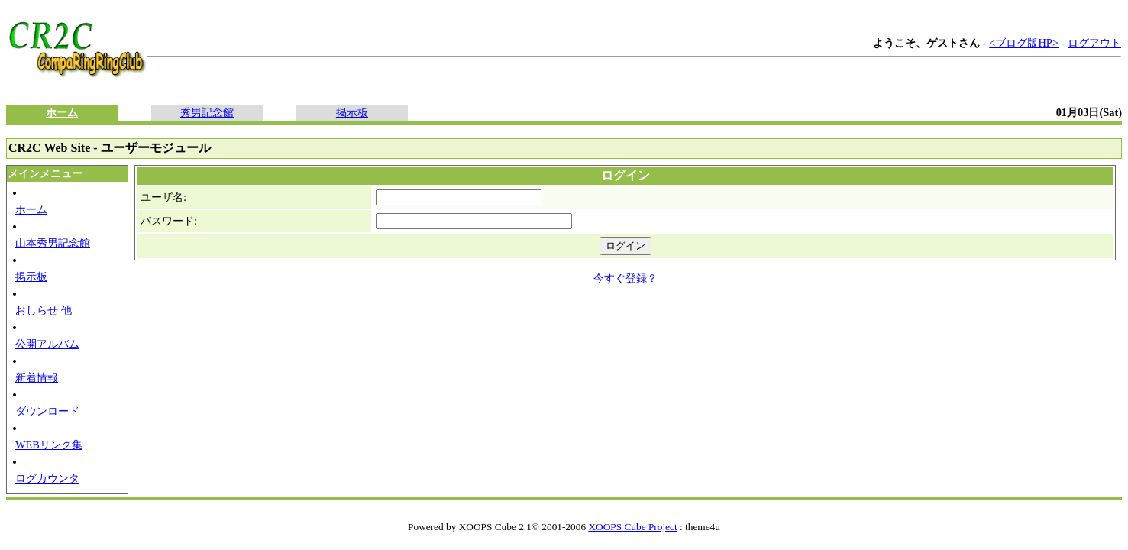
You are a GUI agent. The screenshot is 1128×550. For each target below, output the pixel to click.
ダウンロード (47, 411)
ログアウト (1094, 43)
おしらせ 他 (43, 310)
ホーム (62, 112)
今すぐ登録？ (625, 278)
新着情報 (36, 377)
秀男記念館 (207, 112)
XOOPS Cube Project (632, 526)
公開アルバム (47, 344)
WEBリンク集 (48, 444)
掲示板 (352, 112)
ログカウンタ (47, 478)
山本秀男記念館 (52, 243)
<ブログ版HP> (1024, 43)
